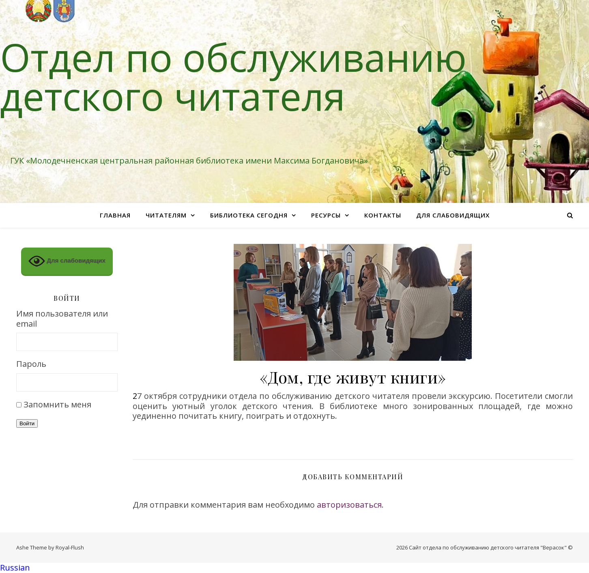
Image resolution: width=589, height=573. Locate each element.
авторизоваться (349, 504)
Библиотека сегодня (249, 215)
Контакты (382, 215)
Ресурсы (326, 215)
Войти (26, 423)
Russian (15, 567)
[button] (294, 568)
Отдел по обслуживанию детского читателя (233, 76)
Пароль (31, 364)
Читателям (166, 215)
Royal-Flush (70, 547)
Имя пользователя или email (62, 319)
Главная (115, 215)
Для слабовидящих (453, 215)
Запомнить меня (57, 404)
